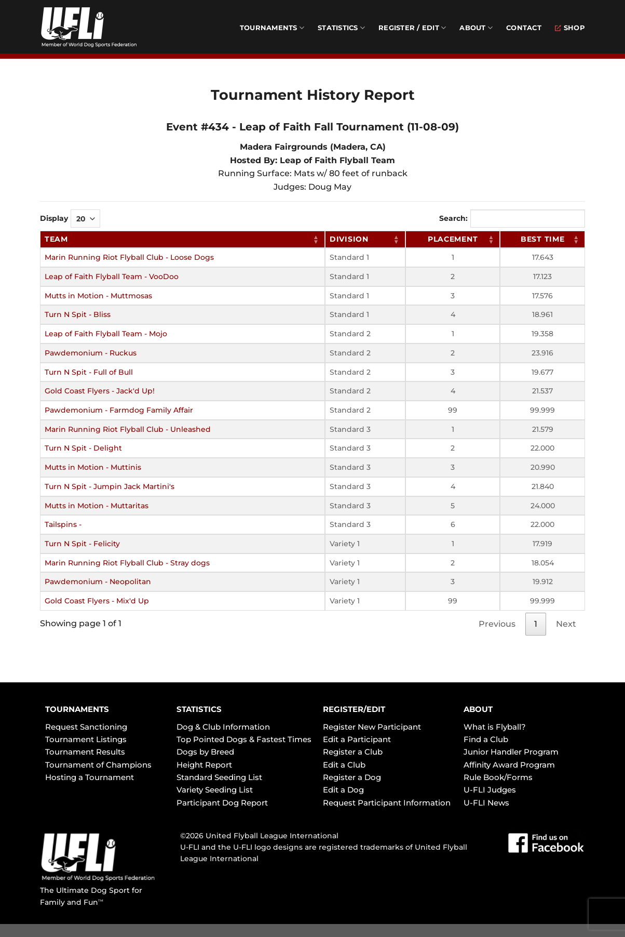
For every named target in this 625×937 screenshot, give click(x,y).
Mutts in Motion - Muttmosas (98, 295)
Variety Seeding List (214, 790)
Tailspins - (63, 524)
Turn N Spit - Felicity (82, 543)
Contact (523, 28)
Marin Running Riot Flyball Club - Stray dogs (127, 563)
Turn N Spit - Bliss (78, 314)
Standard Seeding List (219, 777)
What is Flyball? (495, 727)
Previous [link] (497, 624)
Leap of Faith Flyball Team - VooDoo (112, 276)
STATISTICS (199, 709)
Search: (512, 218)
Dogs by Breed (205, 752)
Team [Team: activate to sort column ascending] (56, 239)
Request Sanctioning (86, 727)
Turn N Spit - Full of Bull (89, 372)
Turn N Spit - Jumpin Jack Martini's (109, 486)
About (476, 28)
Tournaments (272, 28)
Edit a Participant (357, 739)
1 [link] (535, 624)
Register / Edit (412, 28)
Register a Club (353, 752)
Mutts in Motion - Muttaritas (96, 505)
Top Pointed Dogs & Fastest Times (243, 739)
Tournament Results (85, 752)
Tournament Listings (86, 739)
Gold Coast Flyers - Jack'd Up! (100, 390)
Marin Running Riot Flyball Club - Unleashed (128, 429)
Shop (570, 28)
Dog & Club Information (223, 727)
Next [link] (566, 624)
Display (70, 218)
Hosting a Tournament (89, 777)
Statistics (341, 28)
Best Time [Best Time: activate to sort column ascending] (542, 239)
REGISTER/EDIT (354, 709)
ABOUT (478, 709)
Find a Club (486, 739)
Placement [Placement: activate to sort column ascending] (453, 239)
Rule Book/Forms (498, 777)
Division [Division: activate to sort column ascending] (349, 239)
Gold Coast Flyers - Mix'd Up (97, 600)
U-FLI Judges (490, 790)
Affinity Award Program (509, 765)
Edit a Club (344, 765)
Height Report (204, 765)
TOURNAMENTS (77, 709)
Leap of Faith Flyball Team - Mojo (106, 333)
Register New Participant (372, 727)
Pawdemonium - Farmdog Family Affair (119, 410)
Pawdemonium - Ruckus (91, 353)
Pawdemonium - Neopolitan (98, 581)
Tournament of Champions (98, 765)
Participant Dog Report (222, 803)
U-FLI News (486, 803)
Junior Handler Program (511, 752)
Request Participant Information (387, 803)
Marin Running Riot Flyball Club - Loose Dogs (129, 257)
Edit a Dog (343, 790)
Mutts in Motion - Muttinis (93, 467)
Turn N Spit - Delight (83, 448)
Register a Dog (352, 777)
